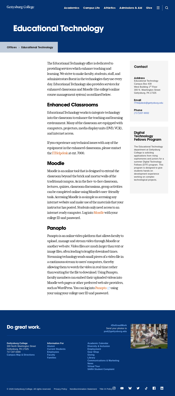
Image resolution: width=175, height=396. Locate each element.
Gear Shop (93, 352)
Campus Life (91, 7)
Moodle (99, 213)
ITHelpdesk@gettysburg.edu (148, 103)
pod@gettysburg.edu (115, 331)
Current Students (56, 349)
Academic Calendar (98, 343)
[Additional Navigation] (158, 8)
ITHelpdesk (60, 153)
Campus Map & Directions (21, 355)
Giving (91, 355)
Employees (53, 352)
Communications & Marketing (103, 360)
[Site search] (166, 8)
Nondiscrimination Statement (83, 389)
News (90, 363)
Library (91, 358)
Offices (12, 47)
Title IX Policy (106, 389)
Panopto (101, 288)
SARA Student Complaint (101, 369)
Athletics (110, 7)
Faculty (51, 355)
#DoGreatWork (119, 325)
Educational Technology (37, 47)
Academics (71, 7)
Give (149, 7)
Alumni (51, 346)
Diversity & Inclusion (99, 346)
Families (51, 358)
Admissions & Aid (130, 7)
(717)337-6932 (141, 113)
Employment (94, 349)
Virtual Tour (94, 366)
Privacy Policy (60, 389)
